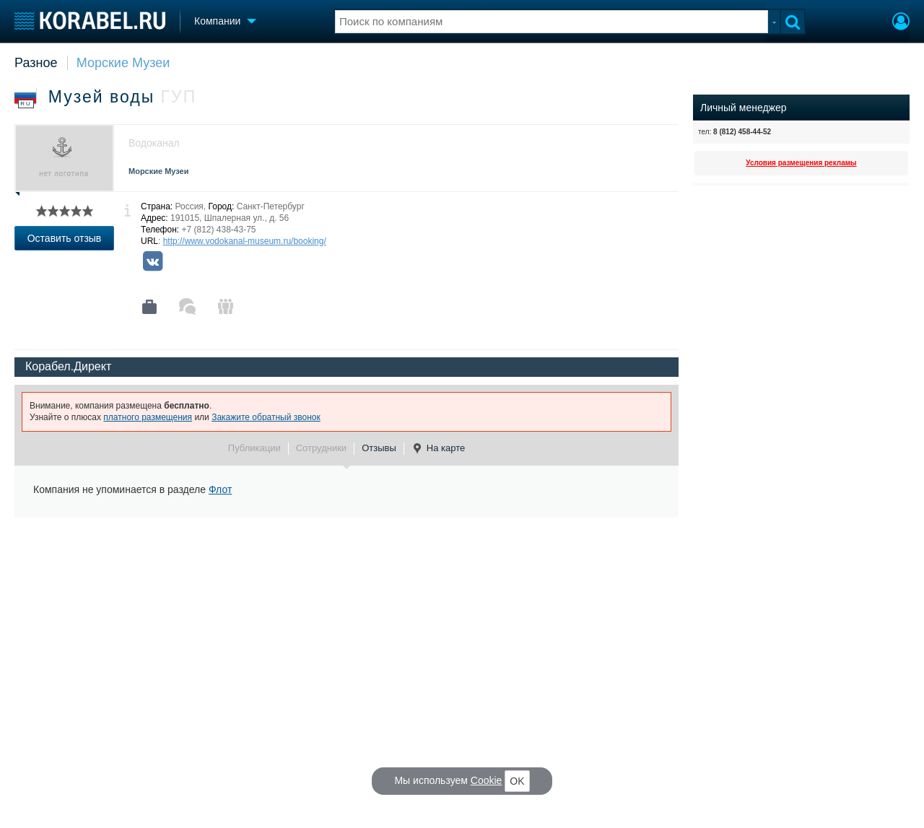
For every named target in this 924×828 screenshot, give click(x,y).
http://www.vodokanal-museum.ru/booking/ (244, 241)
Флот (220, 489)
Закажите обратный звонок (266, 417)
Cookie (486, 780)
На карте (438, 448)
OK (517, 781)
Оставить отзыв (64, 238)
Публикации (254, 448)
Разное (35, 63)
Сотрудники (321, 448)
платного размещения (147, 417)
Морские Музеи (123, 63)
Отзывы (379, 448)
